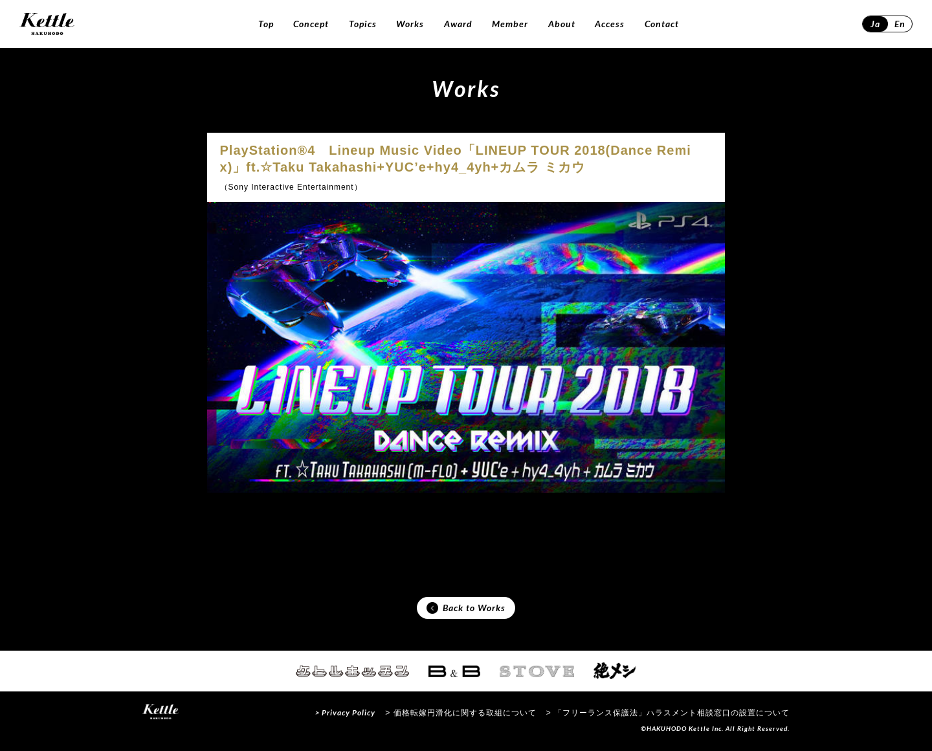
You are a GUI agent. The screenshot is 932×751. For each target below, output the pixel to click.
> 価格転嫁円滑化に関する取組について (460, 714)
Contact (662, 23)
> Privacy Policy (345, 714)
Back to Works (466, 609)
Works (410, 23)
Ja (875, 23)
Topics (363, 23)
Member (510, 23)
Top (266, 23)
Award (458, 23)
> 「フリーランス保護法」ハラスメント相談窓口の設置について (668, 714)
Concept (311, 23)
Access (610, 23)
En (899, 23)
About (561, 23)
